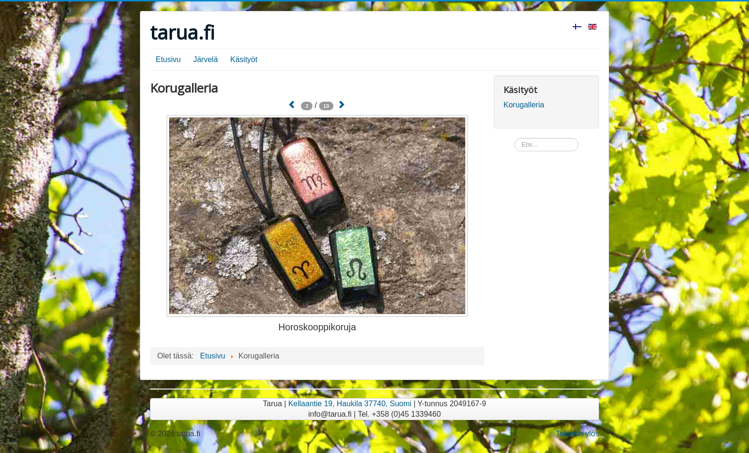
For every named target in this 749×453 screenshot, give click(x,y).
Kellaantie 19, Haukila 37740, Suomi (349, 404)
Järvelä (205, 59)
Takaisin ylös (577, 434)
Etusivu (168, 59)
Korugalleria (523, 105)
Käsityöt (243, 59)
